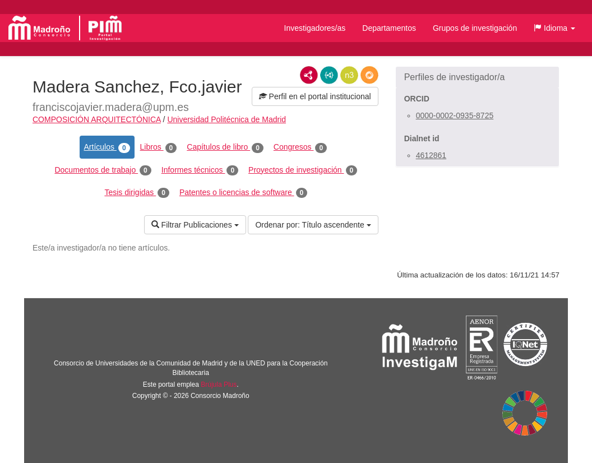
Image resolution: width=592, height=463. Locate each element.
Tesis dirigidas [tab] (136, 193)
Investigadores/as (315, 28)
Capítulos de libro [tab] (225, 147)
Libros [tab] (158, 147)
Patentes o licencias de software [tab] (243, 193)
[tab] (477, 77)
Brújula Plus (219, 384)
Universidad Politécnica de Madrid (226, 119)
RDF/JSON (369, 75)
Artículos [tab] (107, 147)
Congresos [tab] (300, 147)
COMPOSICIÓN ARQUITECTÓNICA (97, 119)
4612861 (431, 155)
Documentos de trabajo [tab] (102, 170)
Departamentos (389, 28)
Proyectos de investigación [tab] (302, 170)
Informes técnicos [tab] (199, 170)
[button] (554, 28)
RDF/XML (309, 75)
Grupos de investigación (475, 28)
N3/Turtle (349, 75)
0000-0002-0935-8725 (455, 115)
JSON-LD (329, 75)
